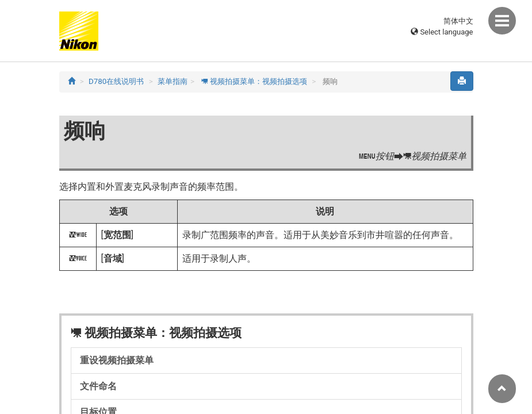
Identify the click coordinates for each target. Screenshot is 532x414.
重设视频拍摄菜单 (117, 360)
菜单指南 (172, 81)
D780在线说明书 (116, 81)
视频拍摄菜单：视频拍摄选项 (254, 81)
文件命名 (98, 386)
